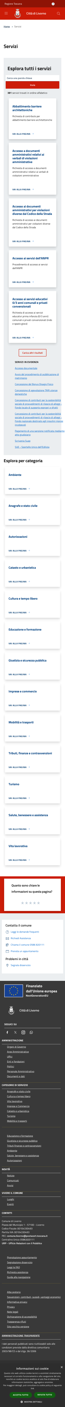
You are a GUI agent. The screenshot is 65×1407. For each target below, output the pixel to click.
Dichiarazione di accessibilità (22, 1317)
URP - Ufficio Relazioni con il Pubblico (22, 1243)
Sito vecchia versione (18, 1326)
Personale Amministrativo (20, 1071)
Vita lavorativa (14, 1101)
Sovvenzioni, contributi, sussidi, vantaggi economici (34, 1297)
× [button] (61, 1367)
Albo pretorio (14, 1292)
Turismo (11, 1116)
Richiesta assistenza (17, 1272)
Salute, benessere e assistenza (23, 1155)
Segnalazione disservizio (19, 1262)
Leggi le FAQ (13, 1267)
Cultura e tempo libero (18, 1096)
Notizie (10, 1175)
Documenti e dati (16, 1076)
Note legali (12, 1312)
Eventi (10, 1204)
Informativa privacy (17, 1302)
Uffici (9, 1056)
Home (7, 26)
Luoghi (10, 1199)
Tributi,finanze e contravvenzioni (24, 1146)
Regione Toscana (13, 4)
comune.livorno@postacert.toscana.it (27, 1236)
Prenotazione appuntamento (22, 1257)
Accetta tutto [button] (20, 1395)
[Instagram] (23, 1032)
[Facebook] (7, 1032)
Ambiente (12, 1150)
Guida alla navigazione (18, 1277)
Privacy (11, 1307)
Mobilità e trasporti (17, 1121)
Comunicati (13, 1180)
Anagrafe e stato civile (18, 1091)
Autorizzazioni (14, 1160)
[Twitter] (15, 1032)
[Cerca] (58, 13)
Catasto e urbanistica (18, 1111)
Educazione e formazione (20, 1136)
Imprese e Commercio (18, 1106)
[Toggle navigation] (6, 13)
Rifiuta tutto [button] (45, 1394)
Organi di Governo (16, 1047)
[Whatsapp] (31, 1032)
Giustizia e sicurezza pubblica (22, 1141)
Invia (32, 85)
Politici (10, 1066)
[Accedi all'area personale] (53, 4)
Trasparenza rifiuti (16, 1321)
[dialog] (32, 1385)
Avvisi (10, 1185)
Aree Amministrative (18, 1051)
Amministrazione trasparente (21, 1335)
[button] (32, 1401)
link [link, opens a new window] (32, 1388)
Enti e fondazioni (16, 1061)
